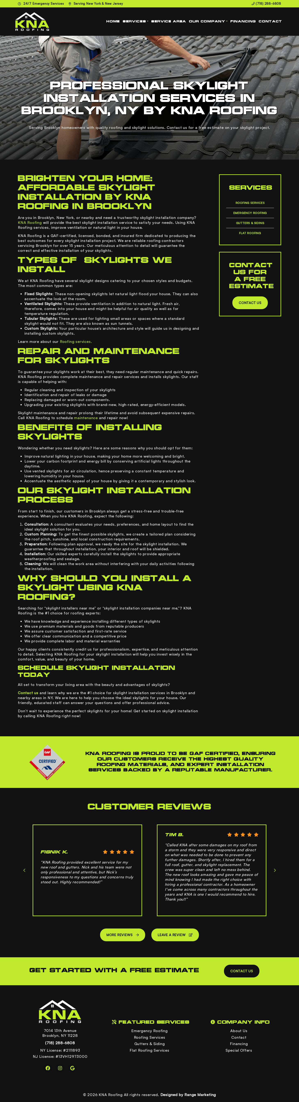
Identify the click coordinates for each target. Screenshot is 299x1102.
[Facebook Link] (47, 1068)
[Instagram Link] (60, 1068)
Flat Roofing (250, 233)
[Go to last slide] (24, 870)
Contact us (28, 692)
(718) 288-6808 (266, 4)
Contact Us (250, 303)
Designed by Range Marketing (188, 1094)
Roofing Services (250, 203)
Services (134, 21)
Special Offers (239, 1050)
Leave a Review (175, 935)
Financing (243, 21)
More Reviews (122, 935)
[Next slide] (274, 870)
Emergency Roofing (250, 213)
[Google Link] (72, 1068)
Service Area (168, 21)
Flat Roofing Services (149, 1050)
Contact (270, 21)
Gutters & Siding (250, 223)
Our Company (207, 21)
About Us (238, 1030)
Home (113, 21)
